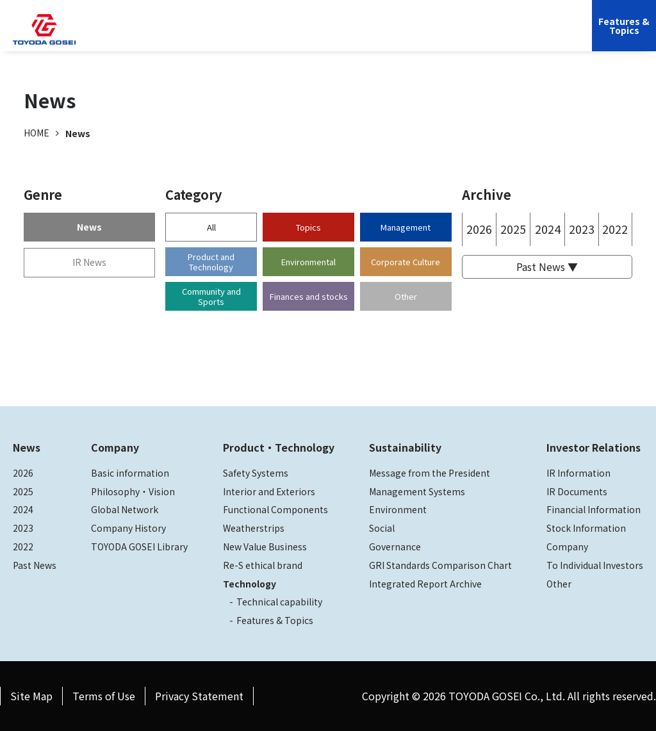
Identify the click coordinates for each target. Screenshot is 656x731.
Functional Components (275, 509)
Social (382, 528)
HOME (36, 132)
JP (486, 35)
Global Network (124, 509)
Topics (308, 227)
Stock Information (586, 528)
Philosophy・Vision (133, 491)
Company (171, 35)
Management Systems (417, 491)
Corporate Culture (405, 262)
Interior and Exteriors (269, 491)
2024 (548, 228)
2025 (513, 228)
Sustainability (342, 35)
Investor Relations (424, 35)
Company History (128, 528)
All (211, 227)
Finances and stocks (309, 296)
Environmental (308, 262)
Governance (395, 546)
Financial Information (593, 509)
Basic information (130, 472)
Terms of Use (103, 695)
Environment (398, 509)
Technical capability (279, 601)
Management (405, 227)
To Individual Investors (594, 565)
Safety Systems (255, 472)
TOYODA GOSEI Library (139, 546)
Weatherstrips (253, 528)
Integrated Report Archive (425, 583)
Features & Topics (274, 620)
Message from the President (429, 472)
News (89, 226)
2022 (615, 228)
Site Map (31, 695)
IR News (89, 262)
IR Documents (576, 491)
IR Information (578, 472)
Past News (34, 565)
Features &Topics (624, 26)
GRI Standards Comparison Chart (440, 565)
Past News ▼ (547, 266)
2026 (479, 228)
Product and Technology (211, 262)
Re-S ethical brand (262, 565)
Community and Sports (211, 296)
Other (406, 296)
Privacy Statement (199, 695)
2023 (581, 228)
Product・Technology (278, 447)
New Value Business (265, 546)
